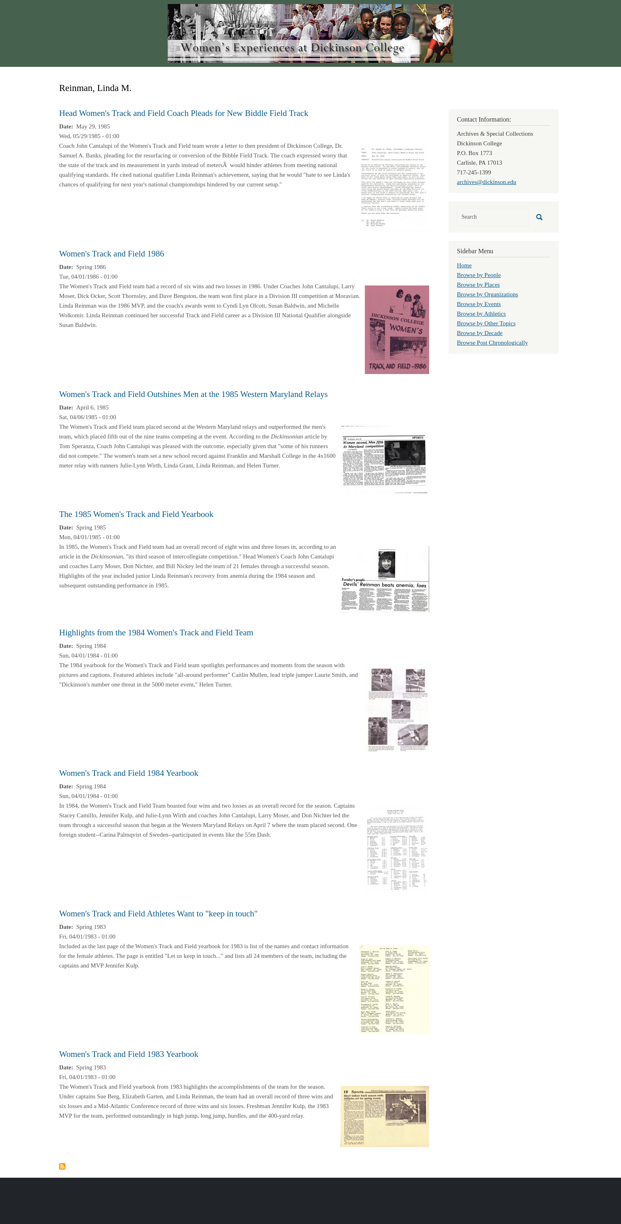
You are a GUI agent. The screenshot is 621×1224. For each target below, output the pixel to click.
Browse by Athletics (481, 313)
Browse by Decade (479, 333)
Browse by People (479, 275)
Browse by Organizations (487, 294)
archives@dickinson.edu (486, 182)
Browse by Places (478, 284)
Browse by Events (479, 304)
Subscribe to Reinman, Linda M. (62, 1166)
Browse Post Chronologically (492, 342)
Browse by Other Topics (486, 323)
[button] (393, 188)
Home (464, 265)
